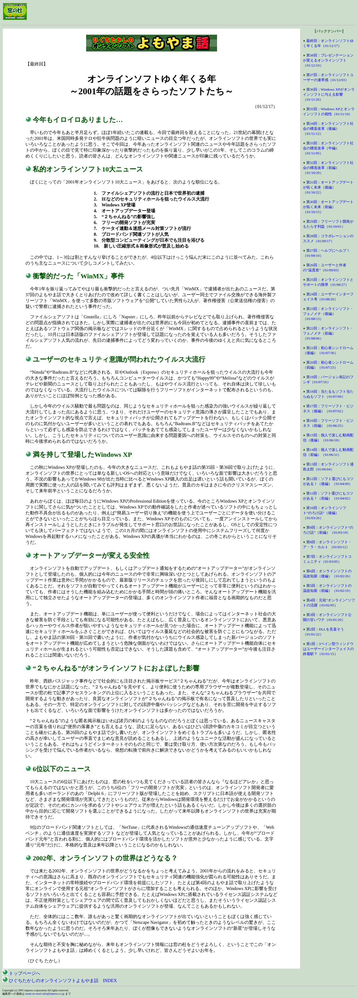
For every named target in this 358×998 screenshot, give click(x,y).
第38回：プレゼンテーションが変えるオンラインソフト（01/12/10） (328, 60)
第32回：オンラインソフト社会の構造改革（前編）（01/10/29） (328, 168)
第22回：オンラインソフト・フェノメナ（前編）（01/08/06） (328, 333)
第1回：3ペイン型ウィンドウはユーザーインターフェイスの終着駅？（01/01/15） (328, 649)
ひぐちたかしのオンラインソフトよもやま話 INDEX (59, 980)
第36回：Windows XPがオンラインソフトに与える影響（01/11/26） (328, 94)
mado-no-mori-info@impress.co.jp (45, 993)
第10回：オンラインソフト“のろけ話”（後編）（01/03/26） (324, 513)
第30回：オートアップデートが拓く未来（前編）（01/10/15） (328, 207)
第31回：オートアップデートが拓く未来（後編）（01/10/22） (328, 187)
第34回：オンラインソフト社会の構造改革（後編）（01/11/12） (328, 128)
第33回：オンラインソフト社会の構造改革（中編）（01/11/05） (328, 148)
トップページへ (21, 973)
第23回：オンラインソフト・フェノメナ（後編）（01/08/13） (328, 314)
